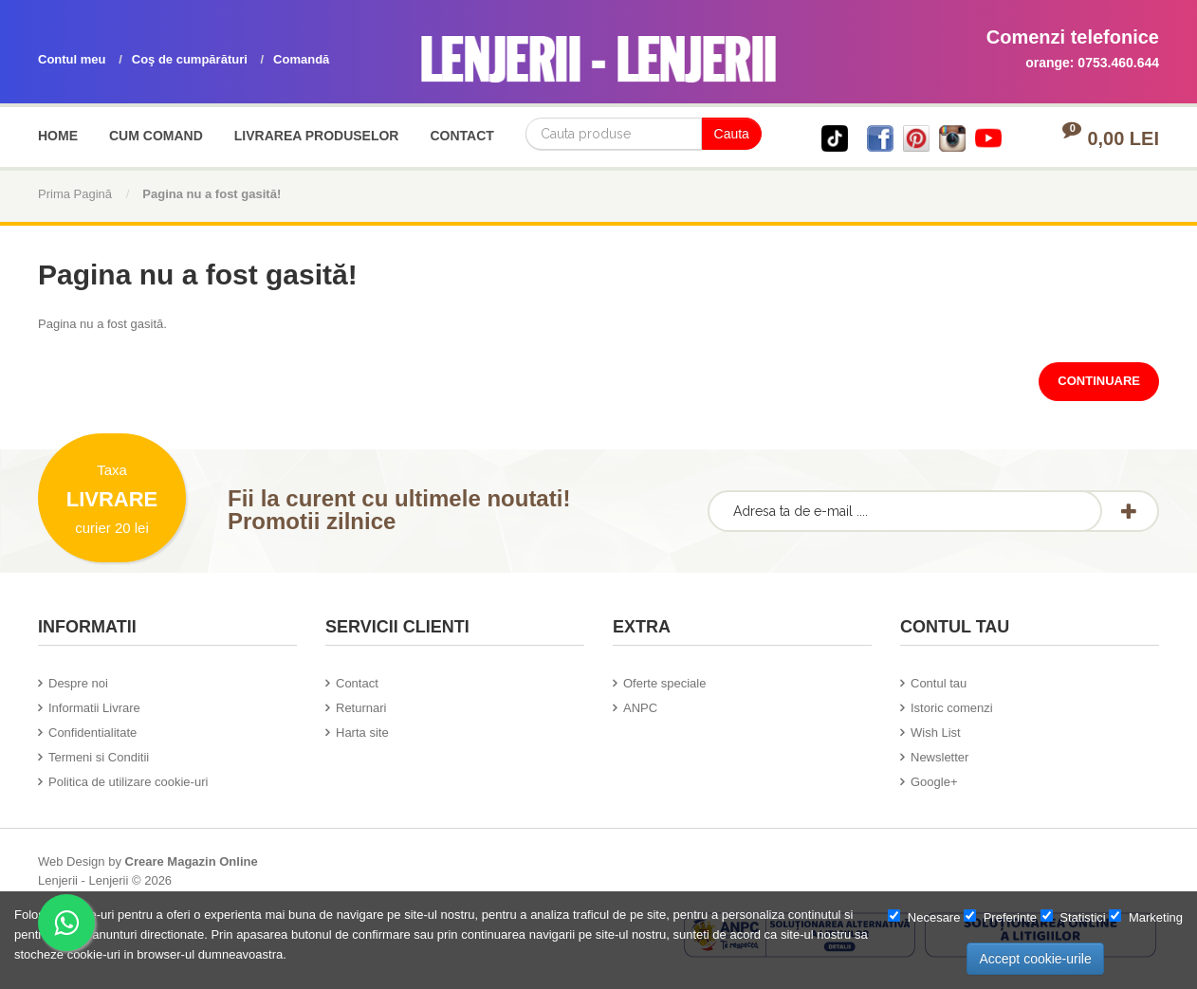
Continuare (1099, 381)
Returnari (361, 708)
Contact (357, 683)
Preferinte (1000, 917)
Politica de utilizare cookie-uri (128, 782)
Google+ (934, 782)
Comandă (301, 59)
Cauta (731, 133)
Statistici (1073, 917)
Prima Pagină (75, 194)
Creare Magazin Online (191, 861)
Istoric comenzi (952, 708)
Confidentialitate (92, 732)
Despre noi (78, 683)
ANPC (640, 708)
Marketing (1146, 917)
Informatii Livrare (94, 708)
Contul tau (939, 683)
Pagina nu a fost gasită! (211, 194)
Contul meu (72, 59)
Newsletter (939, 757)
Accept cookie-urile (1035, 958)
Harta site (362, 732)
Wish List (936, 732)
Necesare (924, 917)
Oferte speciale (664, 683)
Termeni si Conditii (98, 757)
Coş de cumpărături (190, 59)
